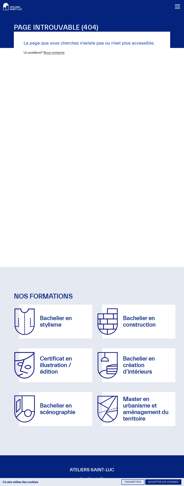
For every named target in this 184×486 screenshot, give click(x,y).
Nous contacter (54, 52)
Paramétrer (133, 481)
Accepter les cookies (163, 481)
